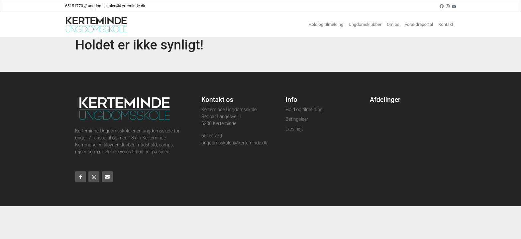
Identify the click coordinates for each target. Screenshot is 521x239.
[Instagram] (448, 6)
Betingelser (296, 119)
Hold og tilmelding (325, 24)
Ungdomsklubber (365, 24)
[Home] (96, 25)
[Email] (454, 6)
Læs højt (294, 128)
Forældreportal (419, 24)
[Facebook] (442, 6)
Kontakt (445, 24)
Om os (393, 24)
